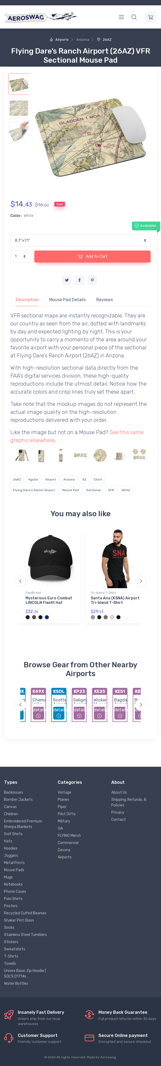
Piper (62, 807)
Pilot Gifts (67, 814)
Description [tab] (27, 299)
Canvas (10, 807)
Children (11, 814)
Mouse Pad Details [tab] (67, 299)
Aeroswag (108, 1057)
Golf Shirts (13, 834)
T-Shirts (11, 956)
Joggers (11, 855)
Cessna (64, 850)
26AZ (104, 40)
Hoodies (11, 848)
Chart (98, 479)
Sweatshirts (14, 949)
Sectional (93, 490)
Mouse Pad (70, 490)
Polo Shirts (13, 899)
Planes (63, 799)
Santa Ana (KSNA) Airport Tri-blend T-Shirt (115, 600)
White (126, 490)
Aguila (33, 479)
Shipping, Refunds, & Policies (128, 802)
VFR (111, 490)
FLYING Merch (69, 835)
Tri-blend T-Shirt (103, 593)
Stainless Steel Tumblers (25, 934)
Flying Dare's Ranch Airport (34, 490)
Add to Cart (93, 256)
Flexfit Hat (33, 593)
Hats (8, 841)
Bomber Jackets (18, 799)
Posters (11, 906)
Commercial (68, 843)
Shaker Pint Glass (19, 920)
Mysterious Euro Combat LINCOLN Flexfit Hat (49, 600)
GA (60, 828)
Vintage (64, 792)
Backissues (13, 792)
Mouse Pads (14, 870)
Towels (10, 963)
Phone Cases (15, 891)
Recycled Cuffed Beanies (25, 913)
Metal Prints (14, 863)
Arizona (69, 479)
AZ (84, 479)
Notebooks (13, 884)
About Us (119, 792)
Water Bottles (16, 983)
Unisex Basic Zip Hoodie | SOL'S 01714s (25, 973)
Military (64, 821)
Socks (9, 927)
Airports (59, 40)
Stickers (11, 942)
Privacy (117, 812)
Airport (50, 479)
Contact (118, 819)
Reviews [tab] (104, 299)
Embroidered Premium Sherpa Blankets (23, 824)
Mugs (8, 877)
